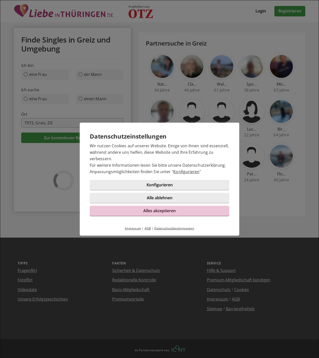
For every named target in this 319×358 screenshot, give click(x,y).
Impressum (133, 228)
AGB (148, 228)
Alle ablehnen (159, 198)
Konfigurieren (186, 171)
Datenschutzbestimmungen (174, 228)
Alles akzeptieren (159, 210)
